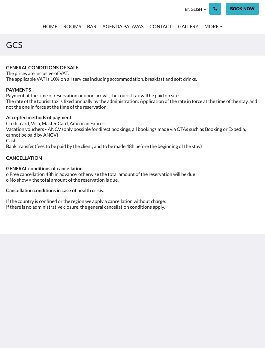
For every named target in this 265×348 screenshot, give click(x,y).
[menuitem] (50, 26)
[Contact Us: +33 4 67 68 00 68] (215, 9)
